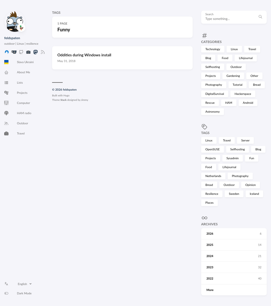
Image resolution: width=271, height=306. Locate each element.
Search (209, 14)
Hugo (67, 95)
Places (209, 202)
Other (254, 76)
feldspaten (12, 38)
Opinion (250, 185)
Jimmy (84, 99)
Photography (213, 84)
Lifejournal (246, 58)
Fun (251, 158)
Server (245, 140)
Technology (212, 49)
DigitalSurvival (214, 94)
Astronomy (212, 111)
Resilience (211, 193)
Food (225, 58)
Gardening (233, 76)
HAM (228, 102)
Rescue (210, 102)
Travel (252, 49)
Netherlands (213, 176)
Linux (234, 49)
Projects (210, 76)
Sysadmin (233, 158)
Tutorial (237, 84)
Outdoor (236, 67)
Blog (208, 58)
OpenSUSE (212, 149)
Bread (257, 84)
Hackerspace (243, 94)
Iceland (254, 193)
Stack (63, 99)
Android (248, 102)
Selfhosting (212, 67)
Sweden (234, 193)
